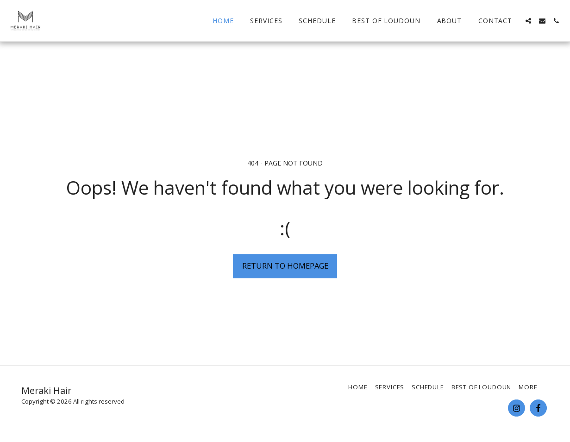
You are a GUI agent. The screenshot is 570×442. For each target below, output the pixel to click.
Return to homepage (285, 265)
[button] (528, 21)
